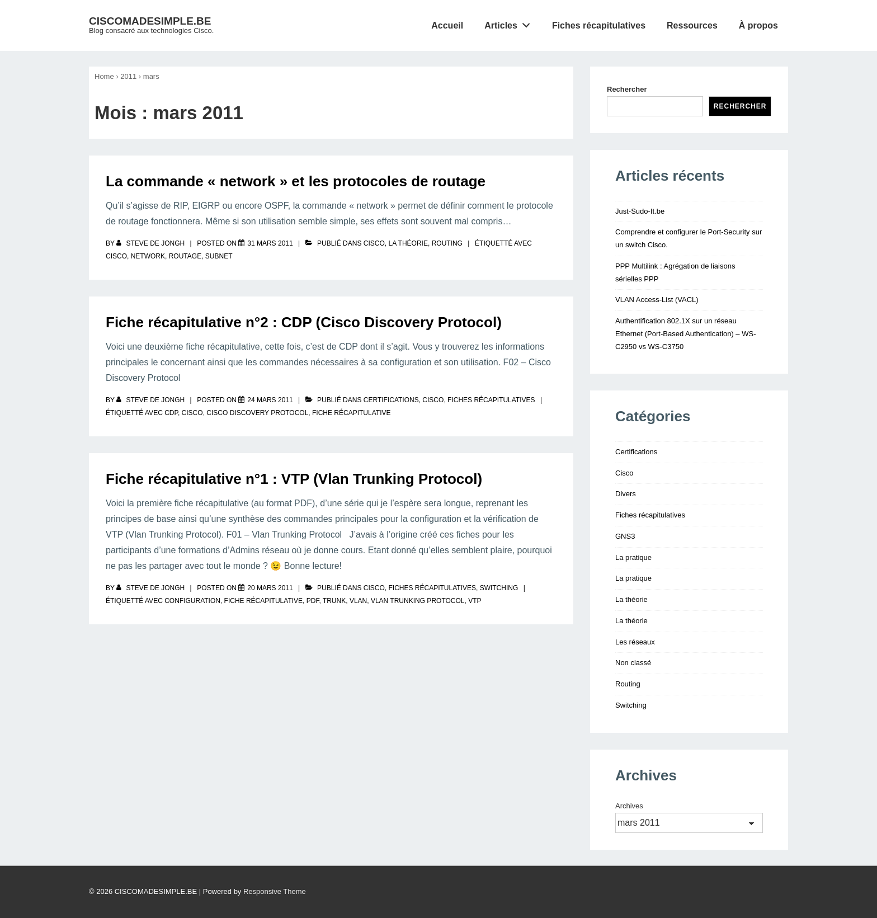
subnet (219, 256)
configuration (192, 601)
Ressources (692, 25)
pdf (313, 601)
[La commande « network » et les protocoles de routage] (270, 243)
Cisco (374, 243)
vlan (358, 601)
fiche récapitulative (351, 413)
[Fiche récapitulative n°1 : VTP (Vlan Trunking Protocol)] (270, 588)
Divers (625, 493)
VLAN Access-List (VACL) (657, 299)
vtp (474, 601)
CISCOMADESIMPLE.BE (150, 21)
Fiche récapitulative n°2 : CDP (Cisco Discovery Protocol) (304, 322)
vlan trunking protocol (418, 601)
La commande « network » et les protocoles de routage (295, 181)
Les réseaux (635, 642)
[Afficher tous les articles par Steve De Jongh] (151, 243)
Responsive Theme (274, 891)
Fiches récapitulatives (598, 25)
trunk (334, 601)
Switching (499, 588)
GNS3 (625, 536)
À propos (758, 25)
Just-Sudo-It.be (639, 211)
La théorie (407, 243)
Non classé (633, 662)
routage (185, 256)
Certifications (391, 400)
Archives (629, 806)
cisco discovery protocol (257, 413)
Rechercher (627, 89)
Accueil (447, 25)
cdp (171, 413)
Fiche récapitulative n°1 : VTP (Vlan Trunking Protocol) (294, 478)
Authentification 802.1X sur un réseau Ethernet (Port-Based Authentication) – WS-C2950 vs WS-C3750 (685, 334)
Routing (447, 243)
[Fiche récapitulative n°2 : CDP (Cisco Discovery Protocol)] (270, 400)
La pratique (633, 557)
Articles (510, 23)
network (148, 256)
